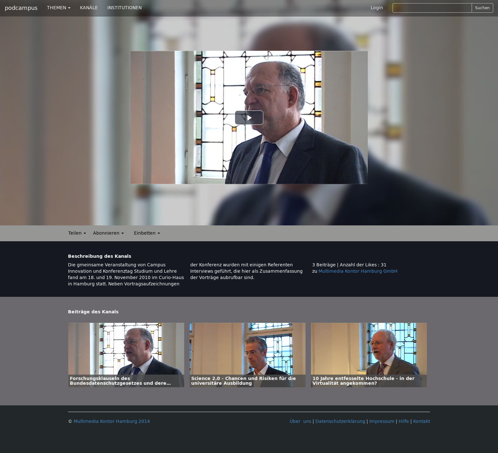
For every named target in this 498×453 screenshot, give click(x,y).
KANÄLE (89, 7)
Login (377, 7)
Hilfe (404, 421)
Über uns (300, 421)
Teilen (77, 233)
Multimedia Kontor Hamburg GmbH (358, 271)
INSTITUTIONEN (124, 7)
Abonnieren (108, 233)
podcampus (21, 7)
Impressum (381, 421)
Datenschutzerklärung (340, 421)
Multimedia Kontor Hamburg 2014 (112, 421)
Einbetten (147, 233)
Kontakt (421, 421)
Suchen (482, 8)
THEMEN (59, 7)
